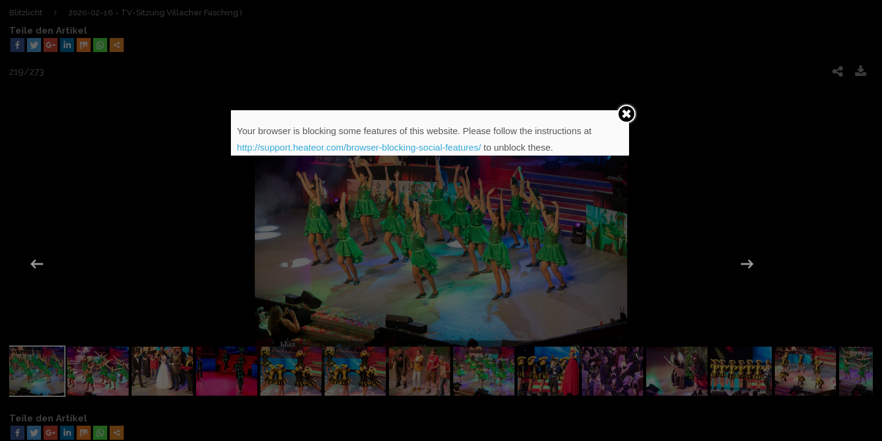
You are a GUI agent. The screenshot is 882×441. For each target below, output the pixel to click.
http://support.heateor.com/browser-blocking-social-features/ (359, 147)
